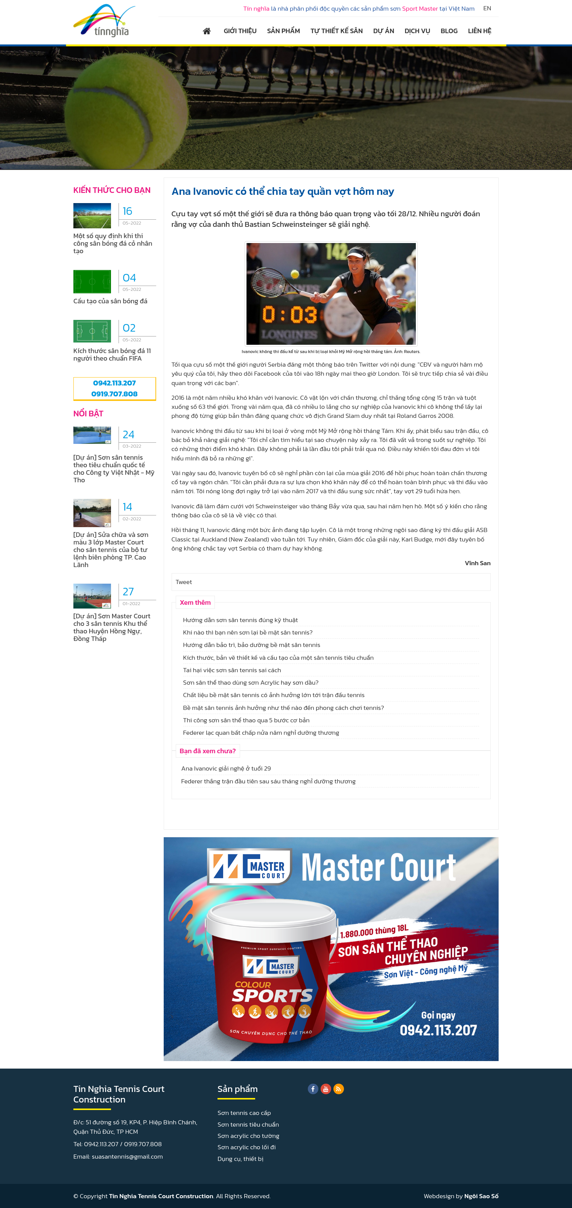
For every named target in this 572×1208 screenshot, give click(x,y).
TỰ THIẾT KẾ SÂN (336, 31)
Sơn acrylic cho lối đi (246, 1147)
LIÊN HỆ (479, 31)
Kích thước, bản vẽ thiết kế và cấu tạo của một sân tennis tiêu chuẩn (278, 657)
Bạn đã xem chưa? (208, 751)
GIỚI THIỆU (240, 31)
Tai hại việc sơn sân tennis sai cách (232, 670)
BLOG (449, 31)
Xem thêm (195, 602)
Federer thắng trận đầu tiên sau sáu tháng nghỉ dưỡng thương (268, 781)
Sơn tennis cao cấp (244, 1113)
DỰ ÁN (383, 31)
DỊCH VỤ (418, 31)
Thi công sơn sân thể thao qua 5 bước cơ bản (246, 720)
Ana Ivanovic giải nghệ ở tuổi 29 (226, 768)
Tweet (184, 582)
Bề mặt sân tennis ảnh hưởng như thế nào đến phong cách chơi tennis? (283, 708)
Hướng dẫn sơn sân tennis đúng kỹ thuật (240, 620)
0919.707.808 (114, 393)
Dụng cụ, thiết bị (240, 1159)
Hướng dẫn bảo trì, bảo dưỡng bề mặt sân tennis (252, 645)
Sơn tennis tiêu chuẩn (248, 1124)
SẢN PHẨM (283, 31)
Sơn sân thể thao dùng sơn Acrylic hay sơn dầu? (251, 682)
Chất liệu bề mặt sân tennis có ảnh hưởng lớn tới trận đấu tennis (274, 695)
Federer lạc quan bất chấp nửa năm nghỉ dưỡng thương (261, 732)
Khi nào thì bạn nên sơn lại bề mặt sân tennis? (248, 632)
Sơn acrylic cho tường (248, 1136)
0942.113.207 (114, 382)
